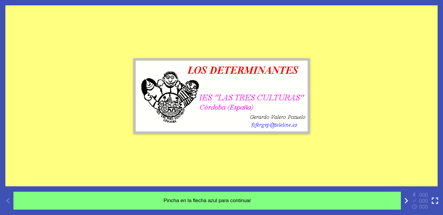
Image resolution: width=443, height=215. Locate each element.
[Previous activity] (8, 200)
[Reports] (421, 201)
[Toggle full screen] (435, 200)
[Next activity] (406, 200)
